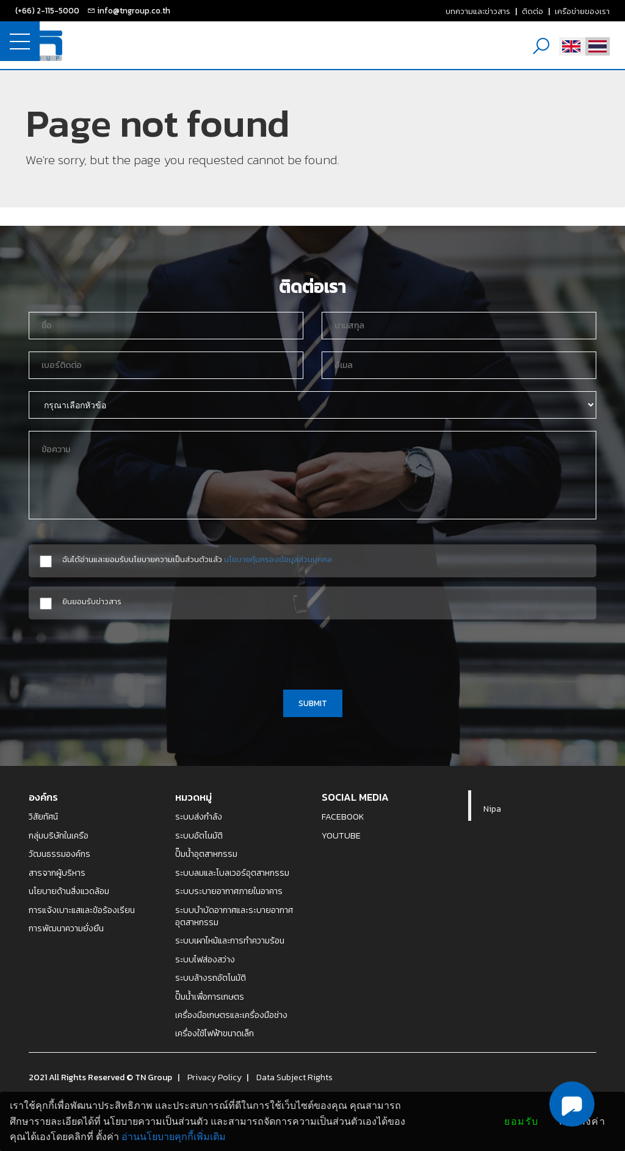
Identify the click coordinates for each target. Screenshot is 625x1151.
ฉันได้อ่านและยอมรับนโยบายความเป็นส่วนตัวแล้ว (197, 559)
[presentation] (312, 652)
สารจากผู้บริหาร (57, 873)
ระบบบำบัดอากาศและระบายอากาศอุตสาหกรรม (234, 916)
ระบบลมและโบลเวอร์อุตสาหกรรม (232, 873)
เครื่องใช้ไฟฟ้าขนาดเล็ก (214, 1033)
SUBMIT (312, 703)
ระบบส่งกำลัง (198, 816)
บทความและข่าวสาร (478, 11)
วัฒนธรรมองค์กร (59, 854)
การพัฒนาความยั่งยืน (66, 928)
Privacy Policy (214, 1077)
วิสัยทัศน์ (43, 816)
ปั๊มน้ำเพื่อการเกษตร (209, 996)
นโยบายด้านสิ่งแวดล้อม (69, 891)
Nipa (492, 809)
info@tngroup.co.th (133, 10)
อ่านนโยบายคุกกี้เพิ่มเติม (173, 1136)
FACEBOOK (343, 816)
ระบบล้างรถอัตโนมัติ (210, 978)
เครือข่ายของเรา (582, 11)
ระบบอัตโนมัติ (199, 835)
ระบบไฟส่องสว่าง (205, 959)
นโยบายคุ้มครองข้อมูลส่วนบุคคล (278, 559)
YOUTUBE (341, 835)
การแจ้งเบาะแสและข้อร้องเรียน (82, 910)
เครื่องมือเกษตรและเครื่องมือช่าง (231, 1015)
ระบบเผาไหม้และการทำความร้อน (229, 940)
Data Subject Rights (294, 1077)
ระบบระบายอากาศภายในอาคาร (229, 891)
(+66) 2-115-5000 (47, 10)
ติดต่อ (532, 11)
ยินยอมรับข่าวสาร (91, 601)
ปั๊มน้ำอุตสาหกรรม (206, 854)
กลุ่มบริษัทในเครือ (59, 835)
